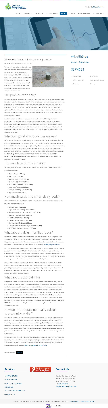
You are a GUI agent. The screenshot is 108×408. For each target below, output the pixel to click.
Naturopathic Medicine (97, 80)
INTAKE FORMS (84, 13)
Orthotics (76, 84)
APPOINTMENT (52, 13)
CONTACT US (98, 13)
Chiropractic (93, 76)
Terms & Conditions (87, 401)
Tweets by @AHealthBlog (80, 62)
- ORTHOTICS (9, 394)
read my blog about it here (52, 244)
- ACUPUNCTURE (10, 376)
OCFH (8, 63)
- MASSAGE (8, 387)
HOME (18, 13)
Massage (93, 84)
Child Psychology (78, 80)
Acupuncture (77, 76)
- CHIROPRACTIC (10, 380)
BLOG (63, 13)
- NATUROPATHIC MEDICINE (15, 391)
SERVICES (28, 13)
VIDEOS (72, 13)
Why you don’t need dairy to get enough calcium (28, 59)
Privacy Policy (74, 401)
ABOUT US (39, 13)
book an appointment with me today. (36, 345)
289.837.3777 (98, 6)
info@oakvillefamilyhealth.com (66, 386)
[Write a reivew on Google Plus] (40, 369)
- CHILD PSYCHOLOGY (13, 383)
